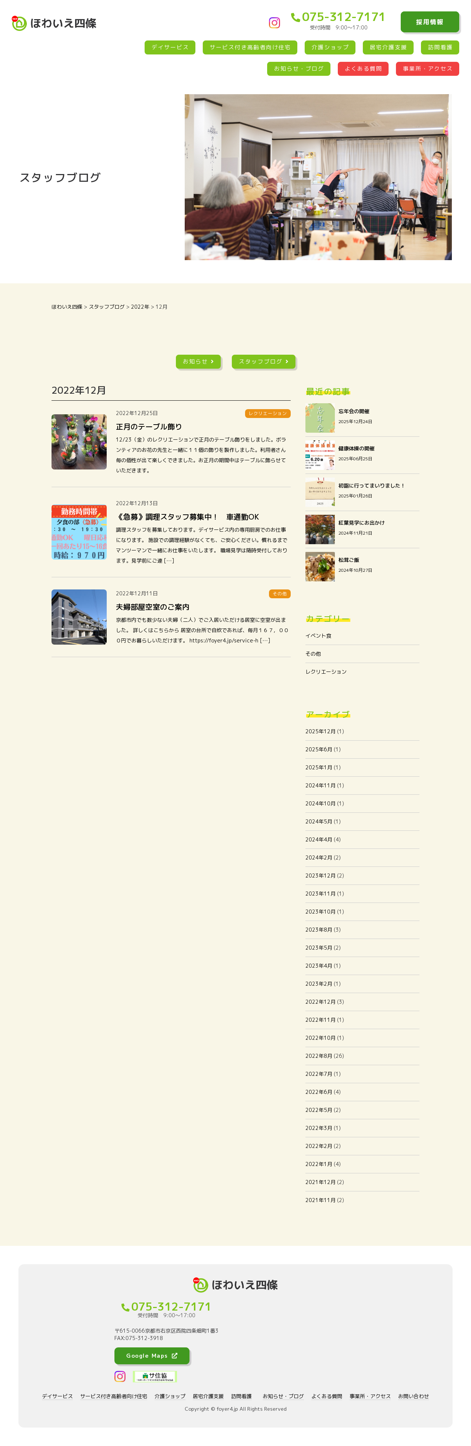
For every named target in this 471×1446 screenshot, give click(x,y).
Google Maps (152, 1356)
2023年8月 (318, 929)
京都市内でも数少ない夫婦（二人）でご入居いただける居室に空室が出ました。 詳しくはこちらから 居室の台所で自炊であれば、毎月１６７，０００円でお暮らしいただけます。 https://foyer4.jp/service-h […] (202, 630)
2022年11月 (320, 1019)
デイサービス (170, 47)
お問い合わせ (413, 1396)
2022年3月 (318, 1127)
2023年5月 (318, 947)
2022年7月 (318, 1073)
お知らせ (199, 361)
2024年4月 (318, 839)
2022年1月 (318, 1163)
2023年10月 (320, 911)
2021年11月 (320, 1200)
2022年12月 (320, 1001)
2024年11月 (320, 785)
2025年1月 (318, 767)
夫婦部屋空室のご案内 (153, 607)
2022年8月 (318, 1055)
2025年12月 (320, 731)
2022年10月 (320, 1037)
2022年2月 (318, 1145)
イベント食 (318, 635)
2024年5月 (318, 821)
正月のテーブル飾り (149, 426)
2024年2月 (318, 857)
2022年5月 (318, 1109)
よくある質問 (363, 68)
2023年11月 (320, 893)
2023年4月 (318, 965)
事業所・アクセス (428, 68)
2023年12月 (320, 875)
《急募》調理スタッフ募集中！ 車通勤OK (187, 516)
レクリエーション (326, 671)
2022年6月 (318, 1091)
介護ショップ (330, 47)
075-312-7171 (338, 16)
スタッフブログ (264, 361)
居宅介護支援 (388, 47)
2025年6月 (318, 749)
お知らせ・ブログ (299, 68)
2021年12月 (320, 1182)
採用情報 (430, 22)
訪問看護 (440, 47)
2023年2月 (318, 983)
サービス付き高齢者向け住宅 (250, 47)
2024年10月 (320, 803)
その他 (313, 653)
